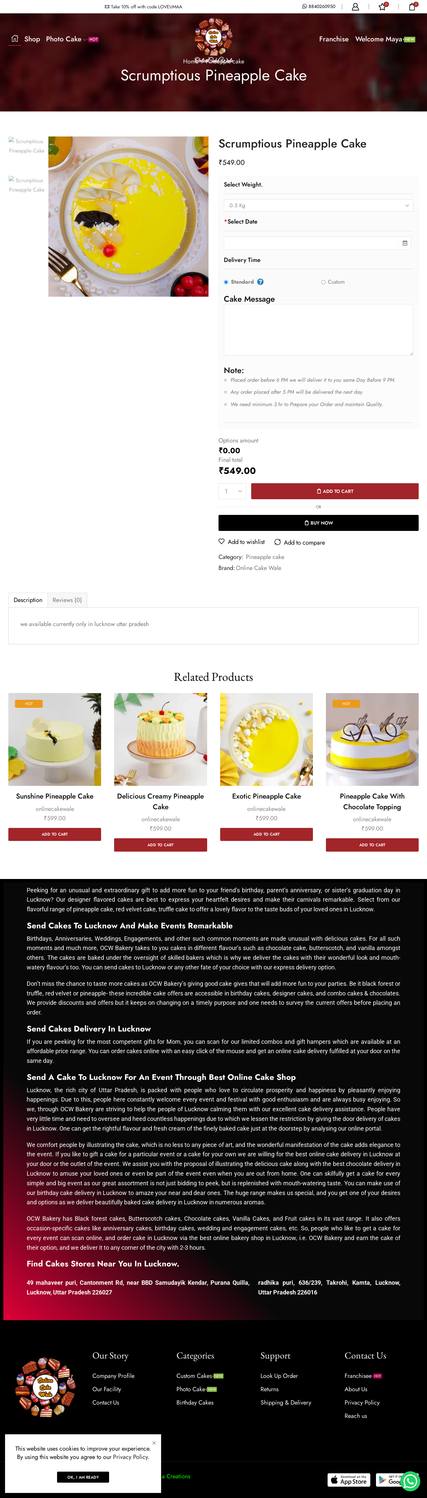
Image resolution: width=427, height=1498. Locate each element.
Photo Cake (72, 39)
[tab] (27, 600)
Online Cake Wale (258, 568)
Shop (32, 39)
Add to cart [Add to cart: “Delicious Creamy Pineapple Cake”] (160, 845)
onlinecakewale (55, 809)
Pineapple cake (265, 557)
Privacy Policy (130, 1457)
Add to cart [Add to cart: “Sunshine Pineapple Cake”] (55, 834)
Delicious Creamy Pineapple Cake (160, 801)
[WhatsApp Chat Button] (410, 1481)
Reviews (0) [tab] (67, 600)
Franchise (334, 39)
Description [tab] (28, 600)
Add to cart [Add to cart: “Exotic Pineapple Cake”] (267, 834)
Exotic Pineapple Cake (266, 796)
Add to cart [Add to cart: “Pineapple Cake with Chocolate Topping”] (372, 845)
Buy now (322, 523)
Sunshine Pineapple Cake (54, 796)
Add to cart (338, 491)
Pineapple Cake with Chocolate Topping (372, 801)
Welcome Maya (385, 39)
